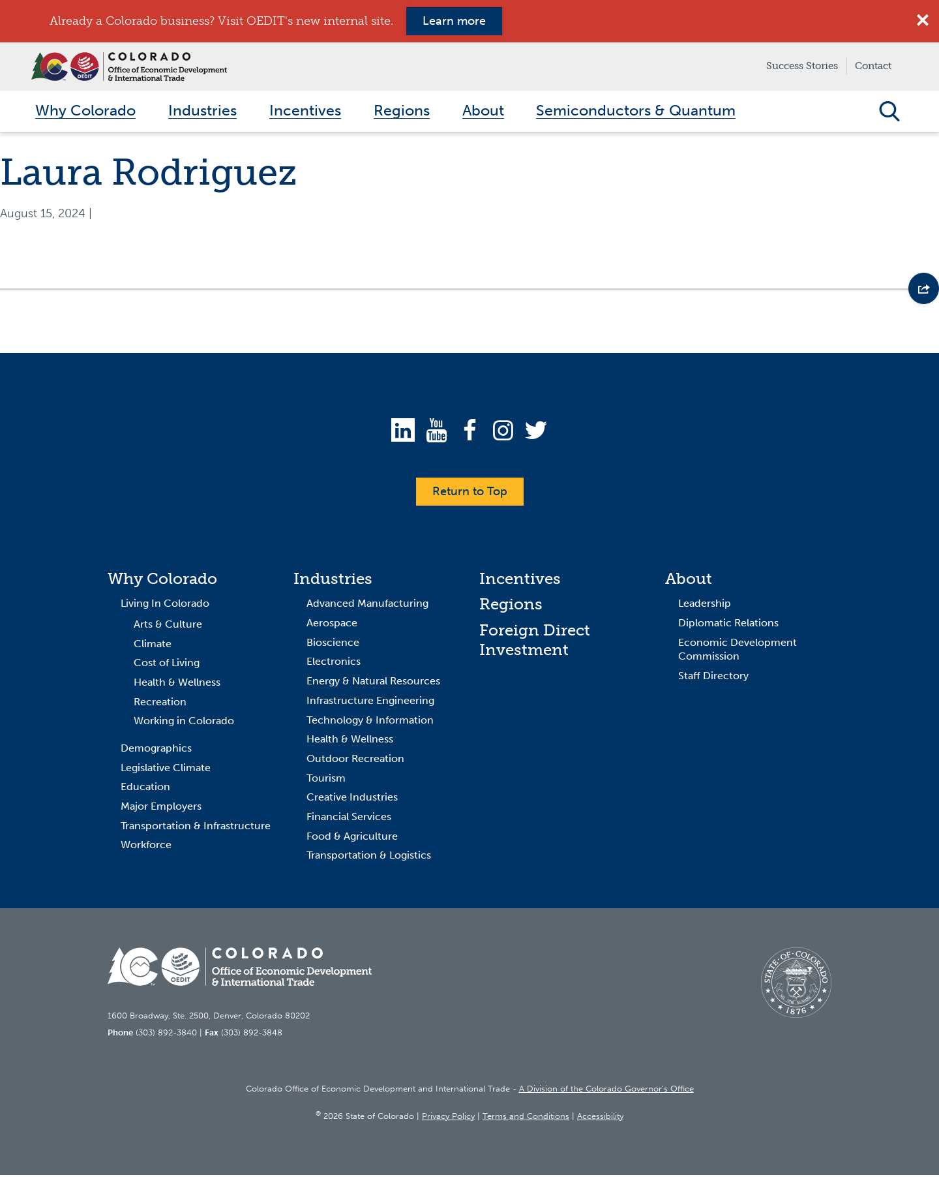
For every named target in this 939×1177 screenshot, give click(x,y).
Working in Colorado (184, 723)
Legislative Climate (166, 769)
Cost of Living (167, 665)
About (688, 580)
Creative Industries (352, 799)
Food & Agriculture (352, 838)
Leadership (704, 606)
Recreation (160, 703)
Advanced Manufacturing (367, 606)
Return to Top (469, 493)
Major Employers (161, 808)
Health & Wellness (177, 685)
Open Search (889, 112)
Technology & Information (370, 722)
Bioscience (332, 644)
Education (145, 789)
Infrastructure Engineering (370, 703)
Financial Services (348, 819)
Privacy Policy (448, 1118)
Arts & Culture (168, 626)
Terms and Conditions (526, 1118)
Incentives (520, 580)
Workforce (146, 847)
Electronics (333, 664)
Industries (332, 580)
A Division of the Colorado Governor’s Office (606, 1091)
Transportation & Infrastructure (196, 827)
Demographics (156, 750)
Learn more (454, 21)
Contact (873, 66)
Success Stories (802, 66)
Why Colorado (162, 580)
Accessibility (600, 1118)
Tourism (326, 780)
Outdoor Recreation (355, 761)
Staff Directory (713, 678)
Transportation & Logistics (368, 857)
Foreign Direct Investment (534, 642)
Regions (511, 606)
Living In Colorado (165, 606)
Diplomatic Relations (728, 625)
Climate (152, 645)
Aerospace (331, 625)
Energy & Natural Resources (373, 683)
